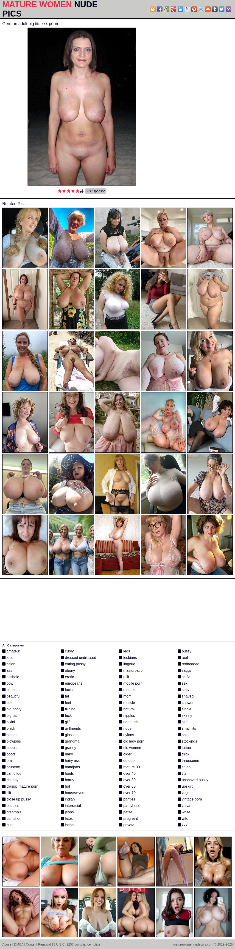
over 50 (127, 780)
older (125, 754)
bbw (7, 683)
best (8, 703)
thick (183, 754)
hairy (67, 754)
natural (126, 709)
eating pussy (73, 664)
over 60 (127, 786)
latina (67, 825)
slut (182, 722)
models (127, 690)
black (8, 728)
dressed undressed (78, 658)
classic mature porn (20, 786)
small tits (187, 728)
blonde (10, 735)
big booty (11, 709)
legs (124, 651)
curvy (67, 651)
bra (7, 761)
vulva (184, 806)
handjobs (70, 767)
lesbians (128, 658)
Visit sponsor (96, 191)
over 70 (127, 793)
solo (183, 735)
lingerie (127, 664)
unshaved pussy (193, 780)
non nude (129, 722)
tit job (184, 767)
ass (7, 670)
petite (125, 812)
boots (9, 754)
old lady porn (131, 741)
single (184, 709)
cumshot (11, 818)
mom (125, 696)
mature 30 (129, 767)
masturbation (132, 670)
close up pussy (16, 799)
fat (65, 696)
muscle (127, 703)
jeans (67, 812)
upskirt (185, 786)
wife (183, 818)
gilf (65, 722)
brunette (11, 767)
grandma (70, 741)
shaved (186, 696)
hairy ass (70, 761)
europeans (71, 683)
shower (186, 703)
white (184, 812)
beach (9, 690)
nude (125, 728)
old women (130, 748)
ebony (68, 670)
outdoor (127, 761)
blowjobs (11, 741)
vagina (185, 793)
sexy (183, 690)
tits (182, 773)
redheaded (188, 664)
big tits (9, 715)
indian (68, 799)
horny (67, 780)
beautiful (11, 696)
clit (6, 793)
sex (182, 683)
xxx (182, 825)
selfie (184, 677)
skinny (185, 715)
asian (8, 664)
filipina (68, 709)
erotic (67, 677)
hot (65, 786)
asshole (10, 677)
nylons (126, 735)
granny (68, 748)
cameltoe (11, 773)
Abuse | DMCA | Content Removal (26, 944)
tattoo (184, 748)
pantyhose (129, 806)
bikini (8, 722)
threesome (188, 761)
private (126, 825)
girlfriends (71, 728)
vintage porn (190, 799)
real (183, 658)
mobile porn (131, 683)
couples (10, 806)
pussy (184, 651)
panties (127, 799)
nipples (127, 715)
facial (67, 690)
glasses (69, 735)
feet (66, 703)
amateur (11, 651)
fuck (66, 715)
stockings (187, 741)
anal (8, 658)
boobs (9, 748)
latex (67, 818)
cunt (8, 825)
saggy (185, 670)
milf (124, 677)
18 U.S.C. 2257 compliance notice (76, 944)
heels (67, 773)
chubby (10, 780)
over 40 (127, 773)
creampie (12, 812)
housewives (72, 793)
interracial (71, 806)
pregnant (128, 818)
